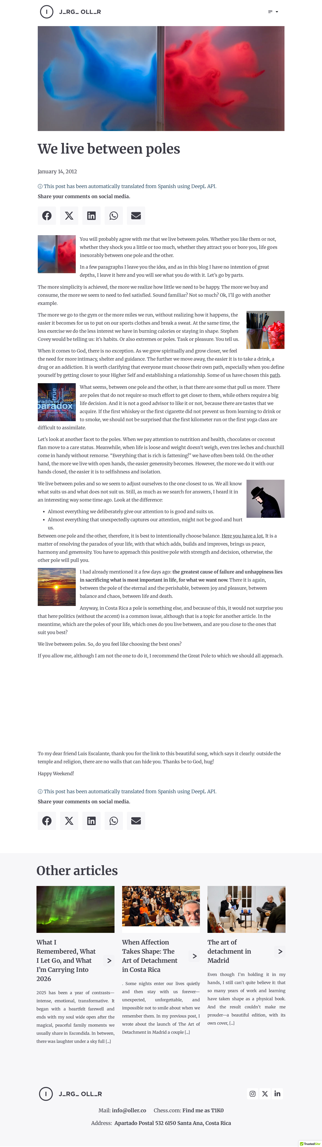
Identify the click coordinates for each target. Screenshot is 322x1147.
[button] (47, 216)
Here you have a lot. (243, 536)
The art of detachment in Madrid (229, 952)
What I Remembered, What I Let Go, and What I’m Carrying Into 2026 (66, 961)
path (275, 376)
